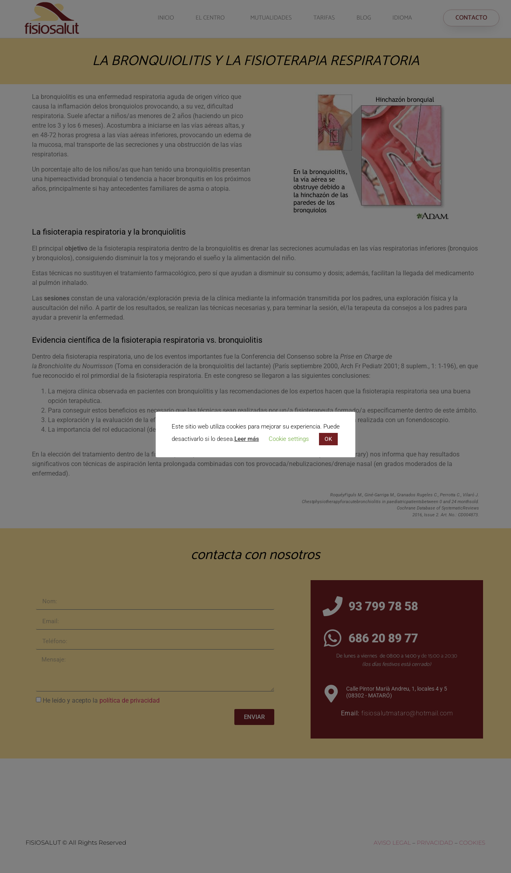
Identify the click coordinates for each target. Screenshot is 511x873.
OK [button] (328, 439)
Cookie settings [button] (289, 438)
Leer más (246, 438)
